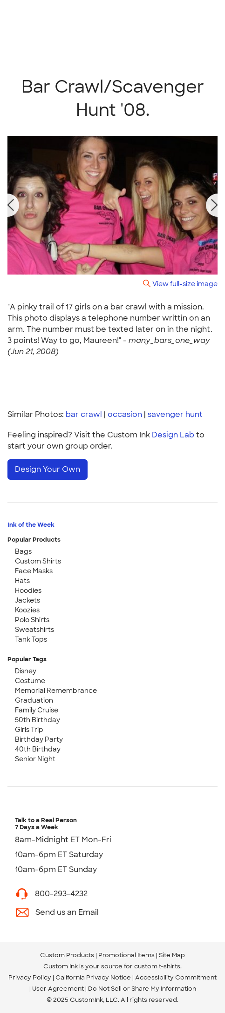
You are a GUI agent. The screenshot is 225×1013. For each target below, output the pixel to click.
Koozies (27, 610)
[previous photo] (11, 205)
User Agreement (58, 989)
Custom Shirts (38, 561)
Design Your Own (47, 469)
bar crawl (84, 414)
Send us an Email (67, 912)
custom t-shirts (157, 966)
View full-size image (185, 283)
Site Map (172, 955)
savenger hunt (175, 414)
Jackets (27, 600)
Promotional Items (126, 955)
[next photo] (215, 205)
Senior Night (35, 759)
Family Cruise (36, 710)
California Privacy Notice (93, 977)
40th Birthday (38, 749)
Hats (22, 581)
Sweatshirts (34, 629)
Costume (30, 681)
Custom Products (67, 955)
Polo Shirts (32, 620)
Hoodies (28, 590)
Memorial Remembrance (56, 690)
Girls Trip (29, 729)
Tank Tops (31, 639)
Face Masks (34, 571)
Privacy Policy (29, 977)
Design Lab (173, 435)
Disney (25, 671)
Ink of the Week (31, 525)
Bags (23, 551)
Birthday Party (39, 739)
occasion (125, 414)
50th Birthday (37, 720)
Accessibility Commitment (176, 977)
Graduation (34, 700)
